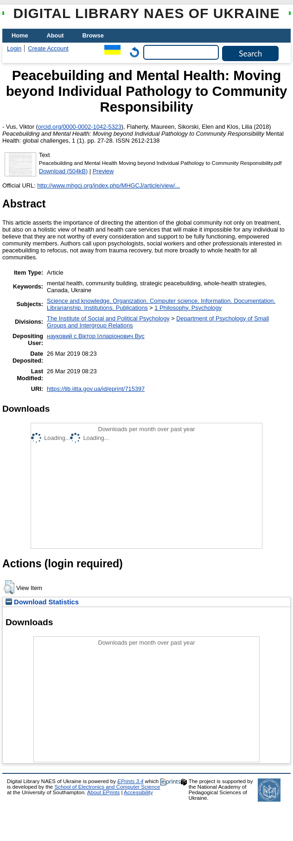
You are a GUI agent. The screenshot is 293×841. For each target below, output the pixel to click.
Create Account (48, 48)
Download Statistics (42, 602)
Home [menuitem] (20, 35)
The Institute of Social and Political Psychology (108, 318)
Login (14, 48)
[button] (9, 587)
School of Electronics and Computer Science (107, 787)
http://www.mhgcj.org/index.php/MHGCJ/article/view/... (108, 185)
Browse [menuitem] (93, 35)
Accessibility (138, 792)
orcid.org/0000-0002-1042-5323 (79, 126)
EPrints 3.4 (130, 781)
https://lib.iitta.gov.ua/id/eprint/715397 (96, 388)
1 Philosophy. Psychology (188, 307)
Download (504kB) (63, 171)
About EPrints (103, 792)
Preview (103, 171)
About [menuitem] (55, 35)
